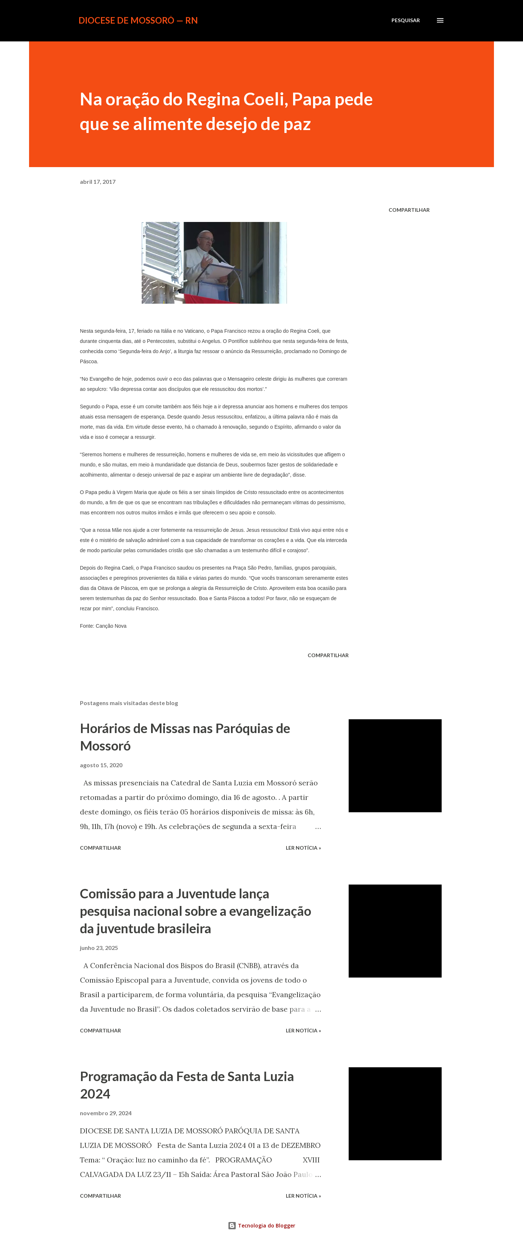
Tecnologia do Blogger (261, 1225)
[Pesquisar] (406, 20)
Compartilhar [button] (409, 210)
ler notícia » (303, 848)
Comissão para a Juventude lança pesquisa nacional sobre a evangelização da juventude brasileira (195, 910)
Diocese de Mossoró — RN (138, 20)
